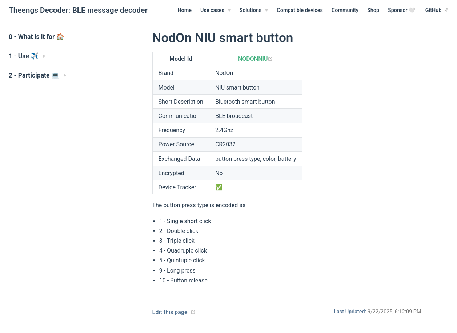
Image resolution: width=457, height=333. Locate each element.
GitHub (436, 11)
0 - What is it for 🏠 (36, 36)
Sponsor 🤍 (401, 10)
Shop (373, 10)
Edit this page (170, 312)
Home (184, 10)
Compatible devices (300, 10)
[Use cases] (215, 11)
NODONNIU (255, 58)
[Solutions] (254, 11)
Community (345, 10)
